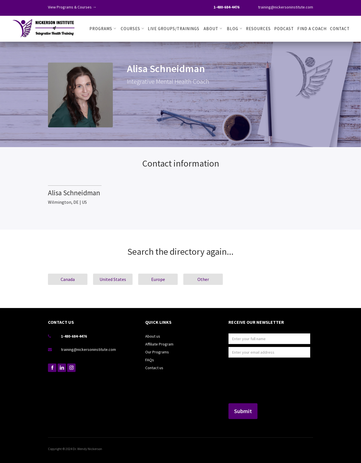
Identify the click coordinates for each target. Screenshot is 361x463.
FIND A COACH (312, 28)
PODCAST (284, 28)
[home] (43, 27)
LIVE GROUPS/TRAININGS (173, 28)
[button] (102, 29)
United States (113, 279)
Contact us (154, 367)
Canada (68, 279)
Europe (158, 279)
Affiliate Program (159, 344)
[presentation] (251, 380)
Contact (340, 28)
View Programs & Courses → (72, 7)
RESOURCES (258, 28)
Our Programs (157, 352)
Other (203, 279)
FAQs (149, 359)
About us (152, 336)
